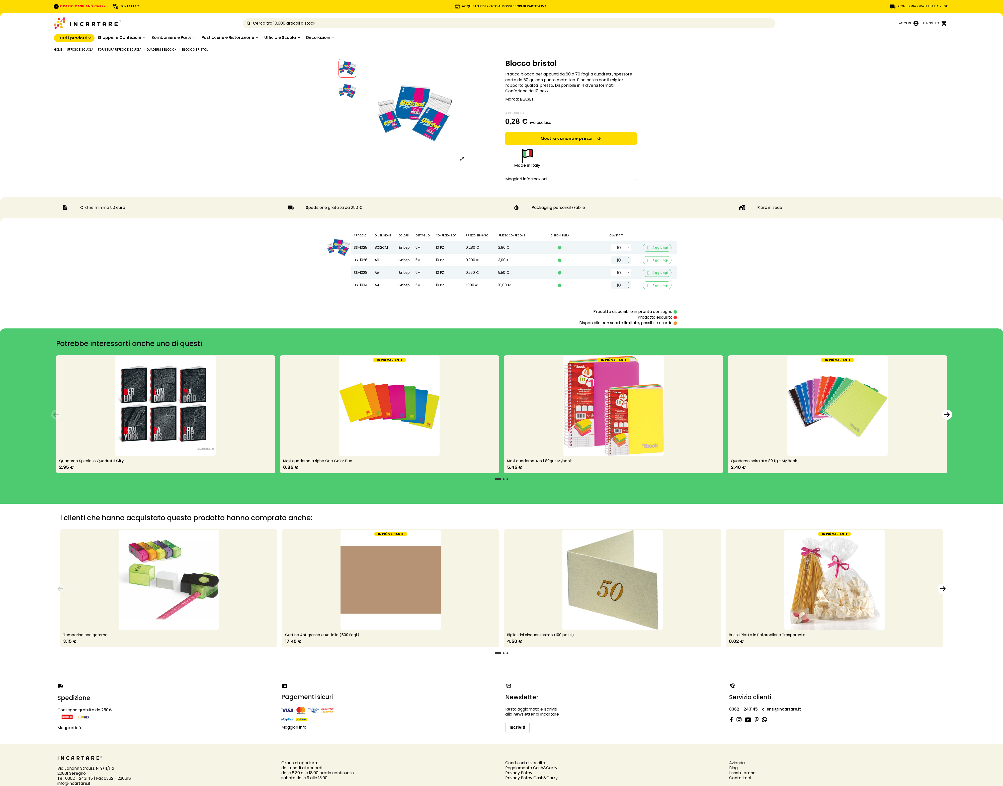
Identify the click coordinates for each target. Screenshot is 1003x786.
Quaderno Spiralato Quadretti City (91, 460)
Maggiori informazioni (571, 179)
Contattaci (740, 778)
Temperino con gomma (85, 634)
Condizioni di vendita (525, 763)
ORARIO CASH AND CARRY (79, 6)
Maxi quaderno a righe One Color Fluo (317, 460)
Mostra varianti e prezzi (571, 138)
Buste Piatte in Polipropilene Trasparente (767, 634)
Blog (733, 768)
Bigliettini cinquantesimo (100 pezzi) (540, 634)
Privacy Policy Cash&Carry (531, 778)
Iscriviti (517, 727)
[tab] (571, 179)
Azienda (737, 763)
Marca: (512, 99)
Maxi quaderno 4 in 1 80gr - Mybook (539, 460)
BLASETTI (528, 99)
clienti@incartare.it (781, 709)
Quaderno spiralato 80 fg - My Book (764, 460)
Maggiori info (69, 728)
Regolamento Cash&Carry (531, 768)
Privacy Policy (518, 773)
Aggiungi (657, 247)
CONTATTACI (126, 6)
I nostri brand (742, 773)
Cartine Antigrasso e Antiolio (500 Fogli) (322, 634)
